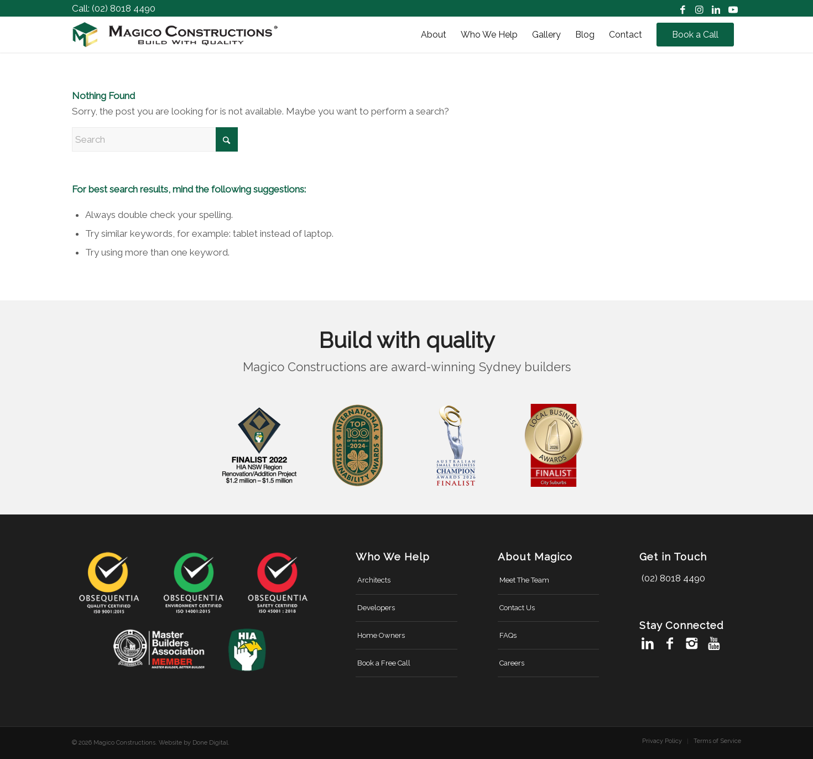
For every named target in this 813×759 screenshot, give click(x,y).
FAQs (508, 635)
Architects (373, 580)
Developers (376, 608)
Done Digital (210, 742)
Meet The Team (524, 580)
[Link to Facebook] (683, 8)
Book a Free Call (383, 663)
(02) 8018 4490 (123, 8)
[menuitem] (434, 35)
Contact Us (517, 608)
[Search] (155, 139)
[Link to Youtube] (733, 8)
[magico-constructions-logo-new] (175, 35)
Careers (511, 663)
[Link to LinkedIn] (716, 8)
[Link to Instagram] (699, 8)
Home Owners (381, 635)
